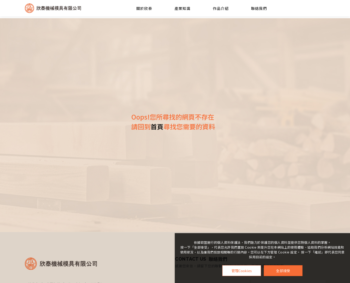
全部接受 (283, 270)
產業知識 (182, 8)
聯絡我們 (259, 8)
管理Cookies (241, 270)
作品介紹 (220, 8)
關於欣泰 (144, 8)
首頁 (157, 126)
